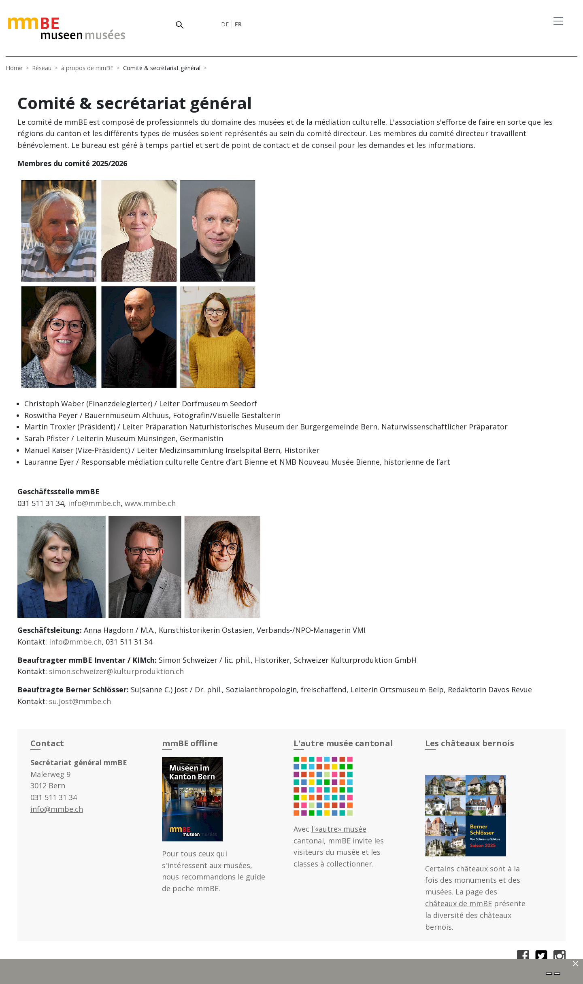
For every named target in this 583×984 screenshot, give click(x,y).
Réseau (41, 68)
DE (225, 24)
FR (238, 24)
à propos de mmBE (87, 68)
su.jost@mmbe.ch (80, 701)
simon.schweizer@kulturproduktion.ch (116, 671)
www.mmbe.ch (150, 503)
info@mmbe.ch (94, 503)
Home (14, 68)
